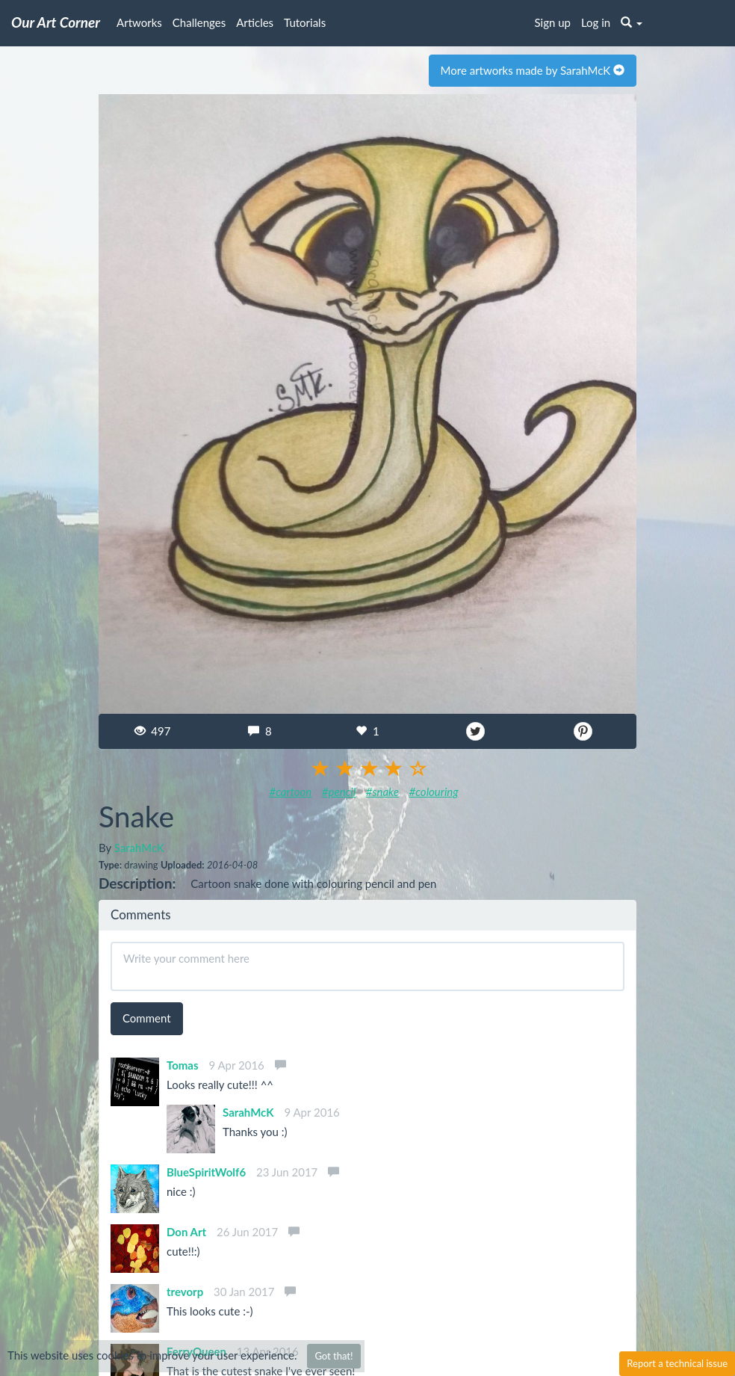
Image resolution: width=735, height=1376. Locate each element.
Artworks (139, 22)
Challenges (199, 22)
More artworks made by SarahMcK (532, 70)
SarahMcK (139, 847)
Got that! (333, 1356)
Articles (254, 22)
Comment (146, 1018)
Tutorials (305, 22)
